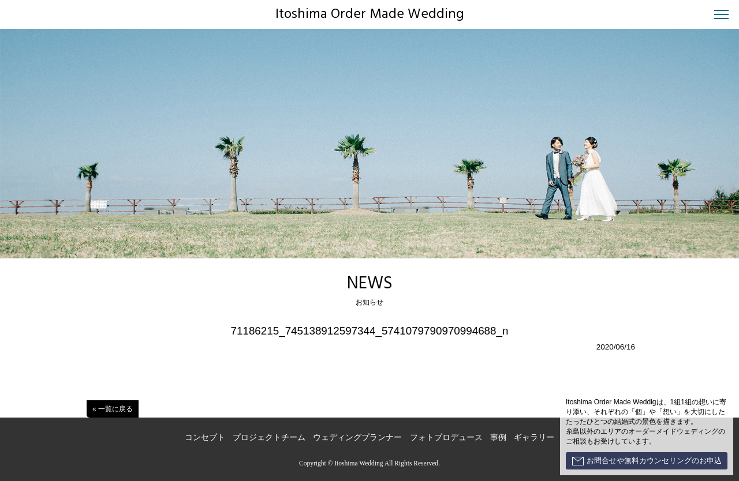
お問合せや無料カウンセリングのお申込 (647, 460)
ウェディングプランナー (357, 437)
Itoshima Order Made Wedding (369, 14)
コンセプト (205, 437)
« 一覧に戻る (112, 409)
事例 (498, 437)
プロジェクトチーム (269, 437)
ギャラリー (534, 437)
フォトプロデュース (446, 437)
